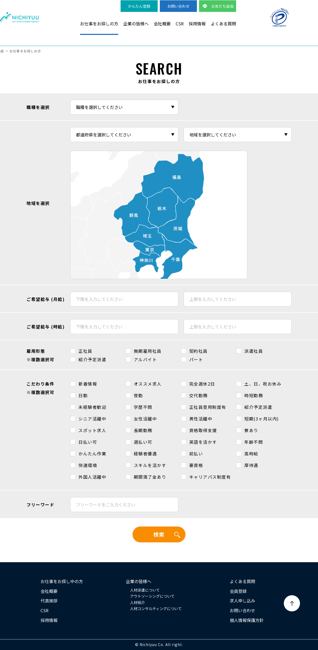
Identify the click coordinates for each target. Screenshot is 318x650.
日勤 (83, 395)
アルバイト (145, 359)
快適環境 (87, 465)
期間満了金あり (150, 477)
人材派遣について (145, 590)
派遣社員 (253, 351)
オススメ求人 (148, 384)
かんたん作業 (92, 453)
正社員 (85, 351)
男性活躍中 (201, 418)
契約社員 (198, 351)
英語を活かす (203, 442)
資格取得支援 (203, 430)
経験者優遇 (145, 453)
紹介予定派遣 (92, 359)
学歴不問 (143, 407)
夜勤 (138, 395)
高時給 (251, 453)
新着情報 (87, 384)
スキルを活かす (150, 465)
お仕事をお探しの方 (99, 23)
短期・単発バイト (268, 42)
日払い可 (87, 442)
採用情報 (197, 23)
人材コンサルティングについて (156, 608)
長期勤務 (143, 430)
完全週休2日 (202, 384)
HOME (2, 51)
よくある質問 (223, 23)
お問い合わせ (178, 6)
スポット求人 (92, 430)
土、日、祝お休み (262, 384)
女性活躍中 (145, 418)
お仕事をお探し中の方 (62, 581)
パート (196, 359)
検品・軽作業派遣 (190, 42)
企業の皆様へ (136, 23)
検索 (159, 534)
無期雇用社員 (148, 351)
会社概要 (162, 23)
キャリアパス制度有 (210, 477)
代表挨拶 (49, 600)
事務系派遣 (229, 42)
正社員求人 (307, 42)
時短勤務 (253, 395)
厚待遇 (251, 465)
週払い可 (143, 442)
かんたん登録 (139, 6)
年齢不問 (253, 442)
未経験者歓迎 (92, 407)
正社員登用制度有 (207, 407)
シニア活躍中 (92, 418)
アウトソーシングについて (152, 596)
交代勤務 (198, 395)
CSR (180, 23)
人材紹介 (137, 602)
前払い (196, 453)
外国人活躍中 (92, 477)
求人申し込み (242, 600)
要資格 (196, 465)
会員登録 (238, 591)
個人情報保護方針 (247, 620)
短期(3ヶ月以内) (261, 418)
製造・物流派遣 (147, 42)
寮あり (251, 430)
